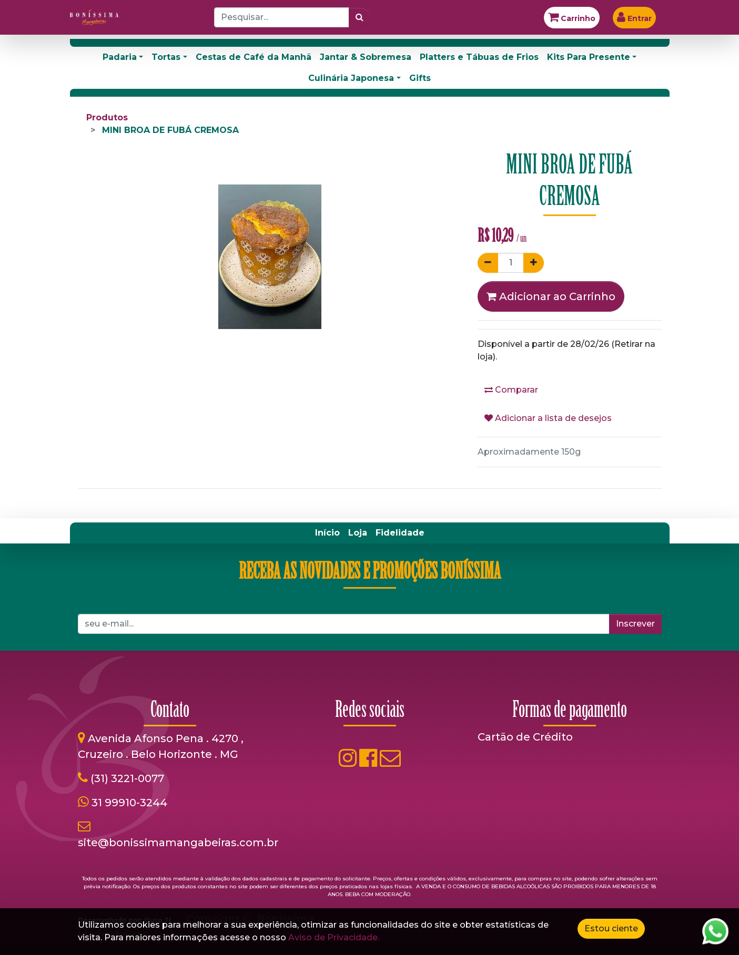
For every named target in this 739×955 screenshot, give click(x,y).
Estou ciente (611, 928)
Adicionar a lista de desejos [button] (548, 418)
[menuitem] (327, 532)
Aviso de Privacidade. (333, 937)
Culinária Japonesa (351, 78)
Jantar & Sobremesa (365, 57)
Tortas (165, 57)
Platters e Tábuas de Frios (479, 57)
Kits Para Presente (588, 57)
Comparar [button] (511, 390)
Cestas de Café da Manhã (253, 57)
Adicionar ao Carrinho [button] (551, 296)
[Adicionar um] (533, 263)
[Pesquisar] (359, 17)
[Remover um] (488, 263)
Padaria (120, 57)
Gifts (420, 78)
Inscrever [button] (635, 624)
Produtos (107, 117)
